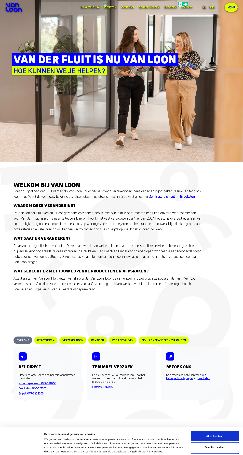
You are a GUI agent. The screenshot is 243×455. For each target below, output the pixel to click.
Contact (187, 7)
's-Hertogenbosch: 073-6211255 (37, 383)
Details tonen (182, 448)
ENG (212, 7)
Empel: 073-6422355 (31, 393)
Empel (170, 196)
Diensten (110, 7)
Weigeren (214, 432)
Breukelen (187, 196)
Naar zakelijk (90, 7)
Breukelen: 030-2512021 (33, 388)
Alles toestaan (214, 410)
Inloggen (170, 7)
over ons (127, 7)
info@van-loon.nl (102, 386)
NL (204, 7)
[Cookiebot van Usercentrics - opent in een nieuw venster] (22, 448)
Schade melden (149, 7)
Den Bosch (156, 196)
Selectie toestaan (215, 421)
